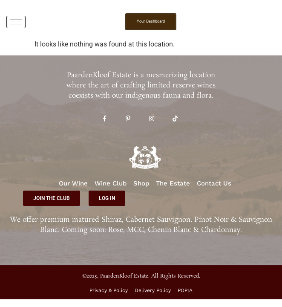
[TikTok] (174, 119)
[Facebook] (104, 119)
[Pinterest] (128, 119)
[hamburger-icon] (16, 22)
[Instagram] (151, 119)
